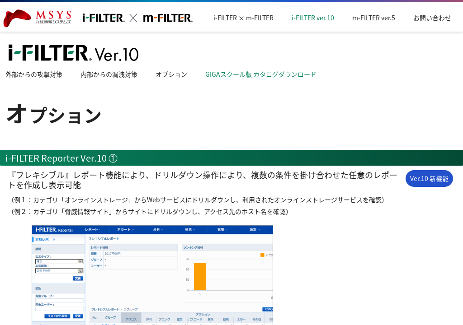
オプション (171, 74)
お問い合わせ (432, 17)
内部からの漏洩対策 (108, 74)
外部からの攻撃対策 (33, 74)
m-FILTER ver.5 (373, 17)
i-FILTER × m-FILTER (243, 17)
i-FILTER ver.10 (313, 17)
